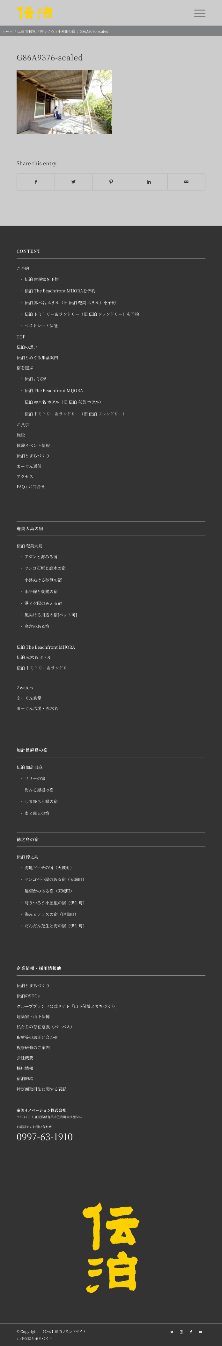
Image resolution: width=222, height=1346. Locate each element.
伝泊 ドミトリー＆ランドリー (44, 668)
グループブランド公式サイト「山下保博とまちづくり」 (68, 1006)
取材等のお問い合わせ (37, 1037)
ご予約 (23, 268)
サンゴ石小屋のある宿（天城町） (55, 879)
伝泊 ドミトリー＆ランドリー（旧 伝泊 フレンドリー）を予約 (82, 314)
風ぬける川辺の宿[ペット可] (51, 615)
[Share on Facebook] (36, 182)
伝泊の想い (27, 347)
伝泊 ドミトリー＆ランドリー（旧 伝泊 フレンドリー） (76, 414)
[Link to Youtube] (200, 1331)
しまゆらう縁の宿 (41, 801)
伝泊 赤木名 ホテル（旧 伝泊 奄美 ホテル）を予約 (70, 302)
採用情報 (25, 1068)
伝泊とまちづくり (33, 456)
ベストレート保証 (41, 325)
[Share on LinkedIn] (148, 182)
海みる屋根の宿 (39, 790)
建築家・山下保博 (33, 1016)
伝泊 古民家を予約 (42, 279)
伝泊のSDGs (28, 996)
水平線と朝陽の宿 (41, 591)
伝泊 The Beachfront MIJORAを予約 (60, 291)
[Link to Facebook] (191, 1331)
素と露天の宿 (37, 813)
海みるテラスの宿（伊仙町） (51, 914)
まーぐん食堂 (29, 698)
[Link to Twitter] (172, 1331)
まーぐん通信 (29, 466)
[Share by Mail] (186, 182)
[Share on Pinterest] (111, 182)
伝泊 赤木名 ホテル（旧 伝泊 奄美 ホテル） (64, 402)
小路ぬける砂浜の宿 (43, 580)
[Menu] (196, 13)
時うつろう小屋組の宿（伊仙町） (56, 903)
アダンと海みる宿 (41, 556)
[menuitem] (33, 1338)
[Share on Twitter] (73, 182)
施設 (21, 435)
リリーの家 (35, 778)
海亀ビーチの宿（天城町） (49, 867)
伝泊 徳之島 (27, 857)
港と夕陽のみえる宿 (43, 603)
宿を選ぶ (25, 368)
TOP (21, 337)
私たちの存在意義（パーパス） (45, 1027)
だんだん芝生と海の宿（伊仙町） (56, 926)
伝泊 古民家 (35, 378)
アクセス (25, 476)
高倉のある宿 (37, 626)
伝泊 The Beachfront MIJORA (54, 390)
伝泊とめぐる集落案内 (37, 357)
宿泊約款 (25, 1078)
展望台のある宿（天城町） (49, 891)
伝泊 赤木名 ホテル (34, 657)
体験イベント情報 (33, 445)
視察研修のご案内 (33, 1047)
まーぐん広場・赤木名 (37, 708)
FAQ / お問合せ (31, 486)
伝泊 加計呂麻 (29, 767)
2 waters (25, 688)
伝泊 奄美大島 (29, 546)
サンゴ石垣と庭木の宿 (45, 568)
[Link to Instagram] (181, 1331)
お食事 (23, 425)
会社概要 (25, 1058)
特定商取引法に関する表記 (41, 1089)
